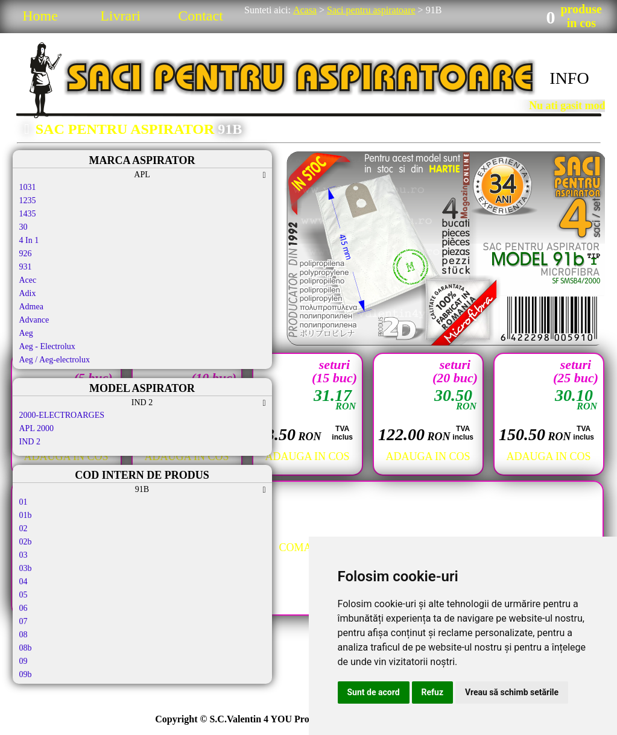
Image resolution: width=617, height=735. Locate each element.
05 (23, 594)
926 (25, 253)
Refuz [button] (433, 692)
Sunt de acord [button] (373, 692)
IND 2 (29, 441)
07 (23, 621)
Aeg (26, 333)
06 (23, 608)
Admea (31, 306)
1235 (27, 200)
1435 (27, 213)
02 (23, 528)
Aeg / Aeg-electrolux (54, 359)
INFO (569, 78)
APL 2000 (36, 428)
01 (23, 501)
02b (25, 541)
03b (25, 568)
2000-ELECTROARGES (62, 415)
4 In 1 (29, 240)
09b (25, 674)
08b (25, 647)
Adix (27, 293)
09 (23, 661)
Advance (34, 319)
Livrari (120, 16)
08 (23, 634)
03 (23, 555)
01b (25, 515)
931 (25, 266)
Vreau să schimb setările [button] (511, 692)
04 (23, 581)
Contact (200, 16)
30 (23, 227)
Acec (28, 280)
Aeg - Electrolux (47, 346)
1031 (27, 187)
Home (40, 16)
